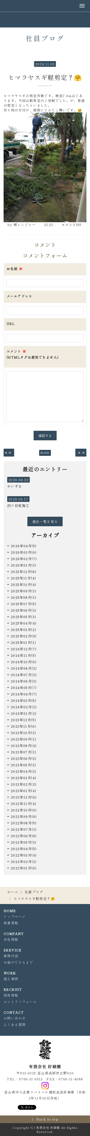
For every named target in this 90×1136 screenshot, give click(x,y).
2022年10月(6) (23, 810)
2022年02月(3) (23, 861)
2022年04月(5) (23, 848)
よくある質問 (15, 1024)
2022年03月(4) (23, 855)
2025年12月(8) (23, 571)
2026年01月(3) (23, 565)
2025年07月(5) (23, 603)
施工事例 (11, 978)
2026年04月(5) (23, 545)
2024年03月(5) (23, 700)
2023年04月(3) (23, 771)
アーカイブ (45, 535)
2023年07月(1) (23, 752)
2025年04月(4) (23, 623)
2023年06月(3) (23, 758)
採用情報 (11, 995)
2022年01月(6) (23, 868)
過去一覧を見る (45, 521)
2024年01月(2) (23, 713)
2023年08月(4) (23, 745)
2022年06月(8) (24, 835)
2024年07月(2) (24, 674)
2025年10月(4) (23, 584)
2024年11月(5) (23, 655)
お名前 (14, 268)
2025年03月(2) (23, 629)
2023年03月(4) (23, 777)
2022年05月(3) (23, 842)
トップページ (15, 916)
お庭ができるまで (18, 962)
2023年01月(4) (23, 790)
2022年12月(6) (23, 797)
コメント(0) (71, 224)
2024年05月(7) (23, 687)
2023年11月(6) (23, 726)
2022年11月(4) (23, 803)
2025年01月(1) (23, 642)
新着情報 (11, 922)
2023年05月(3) (23, 765)
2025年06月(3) (23, 610)
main (45, 452)
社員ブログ (34, 891)
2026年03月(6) (23, 552)
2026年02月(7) (24, 558)
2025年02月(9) (23, 636)
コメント (32, 354)
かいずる (14, 486)
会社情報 (11, 939)
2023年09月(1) (23, 739)
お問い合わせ (15, 1018)
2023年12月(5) (23, 719)
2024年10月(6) (23, 661)
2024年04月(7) (24, 694)
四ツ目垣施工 (18, 505)
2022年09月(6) (24, 816)
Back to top (47, 1119)
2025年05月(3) (23, 616)
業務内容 (11, 955)
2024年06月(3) (23, 681)
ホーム (12, 891)
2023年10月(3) (23, 732)
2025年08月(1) (23, 597)
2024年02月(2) (24, 707)
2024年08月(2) (24, 668)
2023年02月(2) (23, 784)
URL (10, 323)
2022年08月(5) (23, 822)
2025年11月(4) (23, 578)
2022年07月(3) (23, 829)
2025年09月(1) (23, 591)
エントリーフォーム (20, 1001)
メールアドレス (19, 296)
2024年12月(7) (23, 649)
